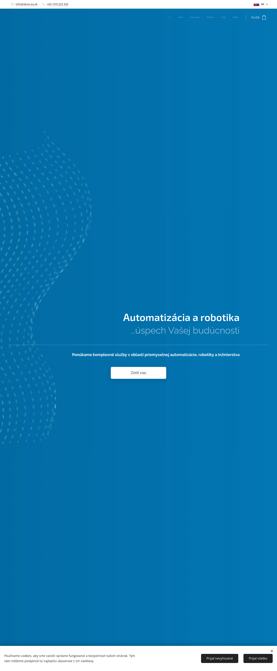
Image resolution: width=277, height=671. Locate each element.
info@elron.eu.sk (26, 4)
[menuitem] (204, 17)
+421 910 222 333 (57, 4)
